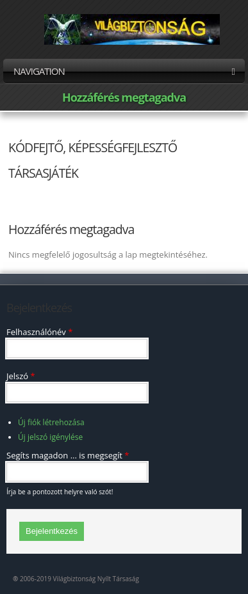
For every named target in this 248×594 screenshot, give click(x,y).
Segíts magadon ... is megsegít (67, 455)
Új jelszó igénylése (50, 437)
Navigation (124, 71)
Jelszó (20, 376)
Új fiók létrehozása (51, 422)
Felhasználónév (39, 332)
